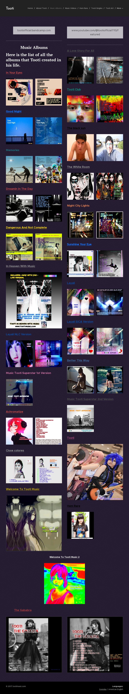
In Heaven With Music (20, 266)
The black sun (76, 128)
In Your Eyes (14, 72)
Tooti (70, 438)
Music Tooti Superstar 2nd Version (90, 399)
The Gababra (22, 610)
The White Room (78, 167)
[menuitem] (31, 8)
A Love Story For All (80, 50)
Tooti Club (74, 89)
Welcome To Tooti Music (22, 489)
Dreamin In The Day (19, 189)
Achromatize (14, 411)
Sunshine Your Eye (79, 244)
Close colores (15, 450)
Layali (71, 283)
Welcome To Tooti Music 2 (64, 557)
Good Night (13, 111)
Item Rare (73, 506)
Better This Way (78, 360)
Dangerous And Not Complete (26, 227)
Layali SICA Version (80, 321)
